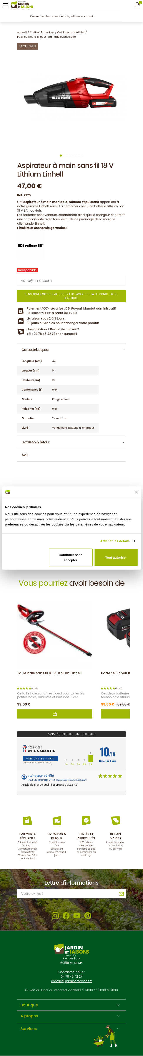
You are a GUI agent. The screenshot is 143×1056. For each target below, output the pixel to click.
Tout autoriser (116, 557)
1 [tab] (61, 155)
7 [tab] (79, 155)
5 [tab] (73, 155)
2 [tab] (64, 155)
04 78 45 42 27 (115, 845)
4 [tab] (70, 155)
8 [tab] (82, 155)
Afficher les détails (115, 541)
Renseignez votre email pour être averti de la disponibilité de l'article (71, 296)
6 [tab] (76, 155)
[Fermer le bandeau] (136, 491)
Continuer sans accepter (70, 557)
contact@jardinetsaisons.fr (71, 981)
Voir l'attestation (40, 758)
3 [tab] (67, 155)
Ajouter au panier (54, 714)
